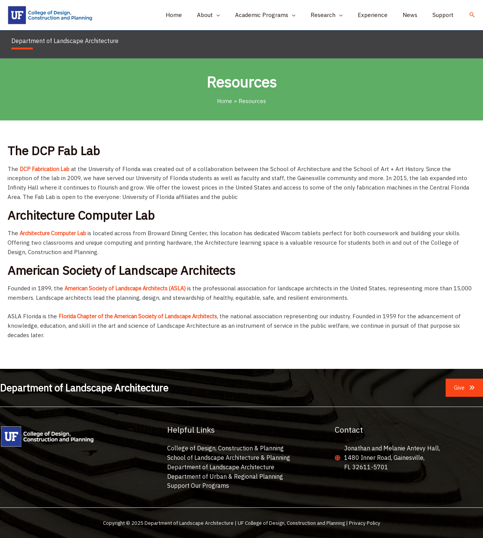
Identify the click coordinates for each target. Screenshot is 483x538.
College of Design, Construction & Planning (225, 448)
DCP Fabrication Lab (46, 169)
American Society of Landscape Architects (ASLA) (130, 288)
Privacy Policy (364, 523)
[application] (237, 15)
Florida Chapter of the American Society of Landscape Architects (144, 316)
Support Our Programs (198, 485)
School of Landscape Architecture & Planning (228, 457)
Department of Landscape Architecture (220, 467)
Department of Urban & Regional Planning (225, 476)
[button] (472, 15)
